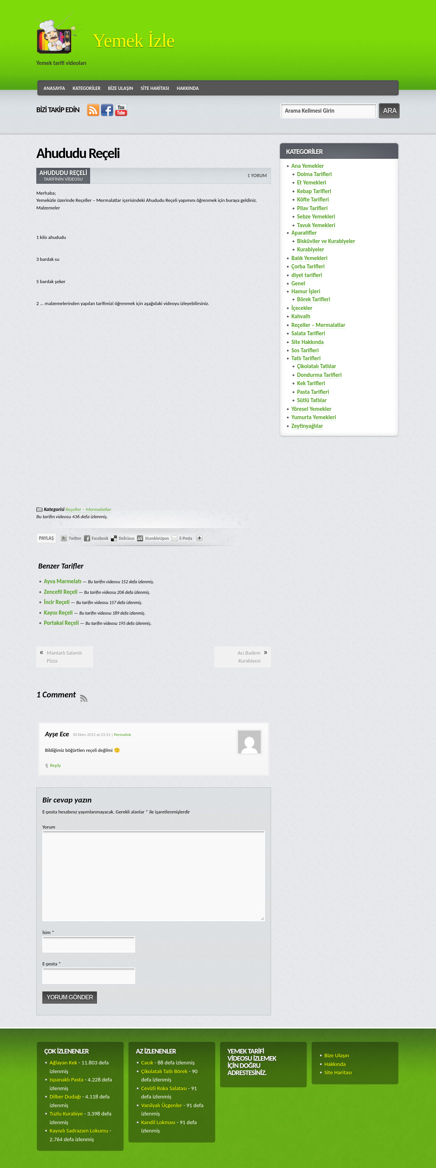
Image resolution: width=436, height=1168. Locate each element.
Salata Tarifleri (308, 333)
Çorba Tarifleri (308, 266)
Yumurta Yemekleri (313, 417)
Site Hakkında (307, 342)
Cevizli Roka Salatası (164, 1088)
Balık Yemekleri (309, 258)
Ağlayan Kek (63, 1062)
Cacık (147, 1062)
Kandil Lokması (158, 1122)
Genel (298, 283)
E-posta (51, 964)
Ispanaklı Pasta (66, 1079)
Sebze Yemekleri (316, 216)
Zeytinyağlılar (307, 426)
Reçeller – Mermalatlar (88, 509)
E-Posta (185, 538)
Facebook (100, 538)
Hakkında (188, 88)
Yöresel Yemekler (311, 409)
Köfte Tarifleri (313, 199)
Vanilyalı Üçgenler (161, 1105)
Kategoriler (87, 88)
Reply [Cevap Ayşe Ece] (55, 765)
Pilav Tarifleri (312, 208)
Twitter (75, 538)
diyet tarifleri (306, 275)
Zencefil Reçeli (61, 592)
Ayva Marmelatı (62, 581)
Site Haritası (155, 88)
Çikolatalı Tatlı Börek (164, 1071)
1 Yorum (257, 175)
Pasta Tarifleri (313, 392)
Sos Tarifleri (305, 350)
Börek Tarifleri (313, 299)
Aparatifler (304, 232)
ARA (390, 111)
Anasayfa (54, 88)
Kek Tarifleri (311, 383)
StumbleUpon (157, 538)
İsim (48, 932)
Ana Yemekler (307, 166)
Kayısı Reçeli (58, 612)
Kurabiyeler (310, 249)
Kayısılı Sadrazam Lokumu (79, 1130)
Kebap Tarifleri (314, 191)
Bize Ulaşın (120, 88)
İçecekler (301, 308)
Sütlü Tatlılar (312, 400)
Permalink (122, 734)
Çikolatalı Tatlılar (316, 366)
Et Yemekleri (311, 182)
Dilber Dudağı (65, 1096)
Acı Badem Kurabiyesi (249, 657)
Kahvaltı (300, 316)
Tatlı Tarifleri (306, 358)
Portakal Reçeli (61, 623)
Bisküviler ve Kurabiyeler (326, 241)
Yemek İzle (133, 40)
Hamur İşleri (305, 291)
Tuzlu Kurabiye (66, 1113)
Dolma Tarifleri (314, 174)
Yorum (48, 827)
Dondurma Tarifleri (319, 375)
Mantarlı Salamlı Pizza (64, 657)
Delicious (126, 538)
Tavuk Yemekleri (316, 225)
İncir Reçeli (57, 602)
